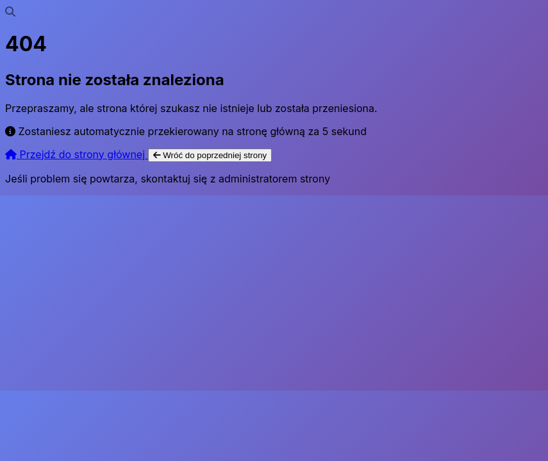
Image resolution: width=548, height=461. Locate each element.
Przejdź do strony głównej (76, 154)
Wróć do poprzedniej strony (210, 155)
